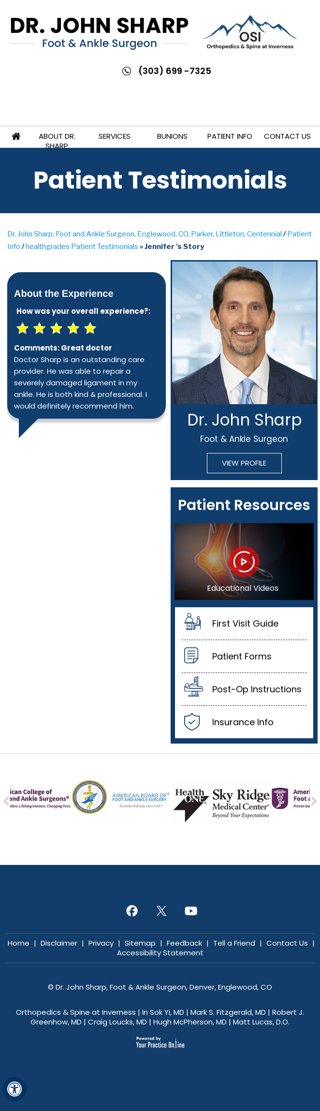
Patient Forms (242, 656)
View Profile (244, 463)
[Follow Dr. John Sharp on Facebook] (131, 910)
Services (115, 136)
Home (16, 136)
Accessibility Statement (160, 953)
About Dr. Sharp (57, 141)
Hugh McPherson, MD (190, 1022)
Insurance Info (243, 722)
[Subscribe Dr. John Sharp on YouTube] (190, 910)
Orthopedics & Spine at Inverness (76, 1012)
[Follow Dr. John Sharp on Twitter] (160, 910)
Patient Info (229, 136)
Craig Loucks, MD (117, 1022)
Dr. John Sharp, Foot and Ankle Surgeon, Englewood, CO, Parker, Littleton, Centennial (144, 234)
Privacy (101, 943)
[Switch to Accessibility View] (14, 1089)
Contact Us (287, 136)
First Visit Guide (245, 623)
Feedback (184, 943)
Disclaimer (59, 943)
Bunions (172, 136)
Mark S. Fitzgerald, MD (228, 1012)
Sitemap (140, 943)
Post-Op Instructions (257, 689)
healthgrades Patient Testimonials (82, 246)
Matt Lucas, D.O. (261, 1022)
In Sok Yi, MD (163, 1012)
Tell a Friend (234, 943)
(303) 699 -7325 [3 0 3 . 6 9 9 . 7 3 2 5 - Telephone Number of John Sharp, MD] (174, 71)
